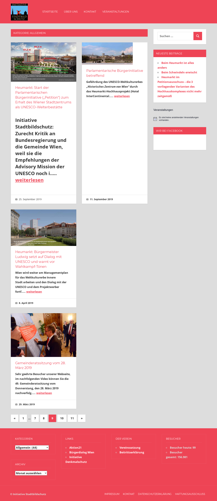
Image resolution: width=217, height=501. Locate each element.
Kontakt (90, 11)
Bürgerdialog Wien (81, 451)
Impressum (111, 492)
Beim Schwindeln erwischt (179, 72)
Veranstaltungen (115, 11)
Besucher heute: (181, 446)
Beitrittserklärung (132, 451)
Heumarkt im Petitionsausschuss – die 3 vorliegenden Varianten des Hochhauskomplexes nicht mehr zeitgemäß (179, 86)
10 (62, 417)
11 (72, 417)
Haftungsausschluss (190, 492)
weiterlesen (29, 179)
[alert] (179, 119)
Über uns (71, 11)
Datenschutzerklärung (155, 492)
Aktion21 (75, 446)
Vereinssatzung (130, 446)
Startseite (50, 11)
